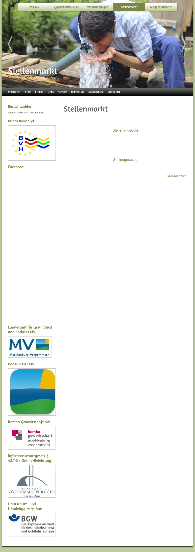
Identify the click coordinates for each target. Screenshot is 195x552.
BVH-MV (33, 7)
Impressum (77, 91)
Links (51, 91)
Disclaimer (113, 91)
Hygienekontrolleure (66, 7)
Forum (27, 91)
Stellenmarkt (129, 7)
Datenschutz (95, 91)
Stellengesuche (125, 160)
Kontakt (62, 91)
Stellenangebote (125, 130)
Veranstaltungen (97, 7)
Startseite (14, 91)
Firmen (39, 91)
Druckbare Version (177, 175)
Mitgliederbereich (161, 7)
